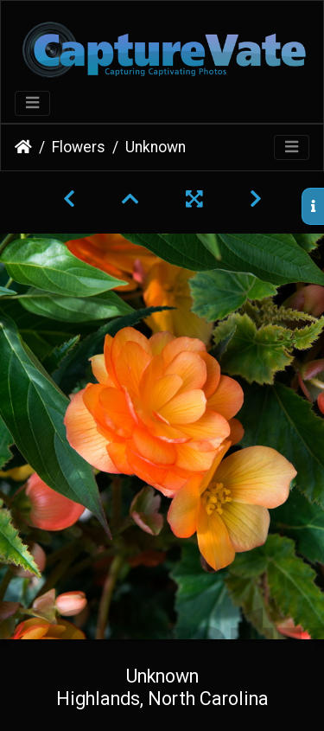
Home (23, 147)
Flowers (78, 147)
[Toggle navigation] (32, 103)
